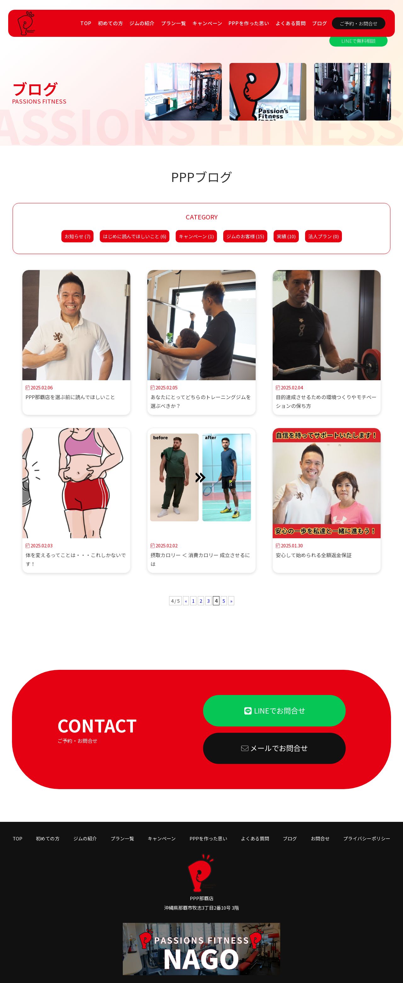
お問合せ (320, 831)
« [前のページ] (186, 600)
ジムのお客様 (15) (245, 236)
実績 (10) (286, 236)
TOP (86, 23)
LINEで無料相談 (358, 40)
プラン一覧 (173, 23)
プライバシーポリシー (366, 831)
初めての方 (110, 23)
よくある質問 (290, 23)
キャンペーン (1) (196, 236)
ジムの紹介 (142, 23)
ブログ (319, 23)
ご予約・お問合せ (358, 23)
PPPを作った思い (249, 23)
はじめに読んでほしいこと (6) (134, 236)
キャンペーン (207, 23)
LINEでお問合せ (274, 710)
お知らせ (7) (77, 236)
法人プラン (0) (323, 236)
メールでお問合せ (274, 748)
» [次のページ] (231, 600)
